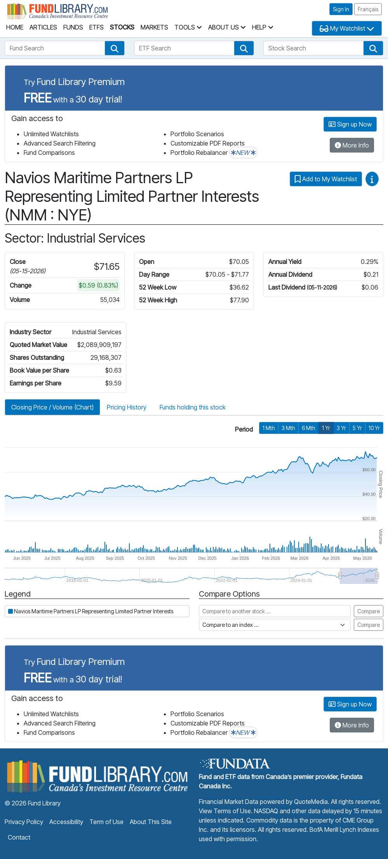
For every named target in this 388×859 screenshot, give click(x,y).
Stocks (122, 27)
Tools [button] (188, 27)
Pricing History (126, 407)
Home (14, 27)
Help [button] (262, 27)
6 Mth (308, 428)
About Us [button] (227, 27)
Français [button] (368, 9)
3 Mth (288, 428)
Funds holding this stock (193, 407)
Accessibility (66, 822)
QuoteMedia (311, 801)
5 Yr (357, 428)
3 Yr (341, 428)
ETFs (96, 27)
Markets (154, 27)
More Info (352, 145)
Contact (19, 837)
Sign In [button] (341, 9)
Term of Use (106, 822)
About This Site (151, 822)
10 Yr (374, 428)
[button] (114, 48)
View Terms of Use (225, 811)
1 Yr (326, 428)
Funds (73, 27)
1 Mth (269, 428)
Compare (368, 611)
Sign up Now (350, 124)
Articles (43, 27)
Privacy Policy (24, 822)
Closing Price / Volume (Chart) (52, 407)
